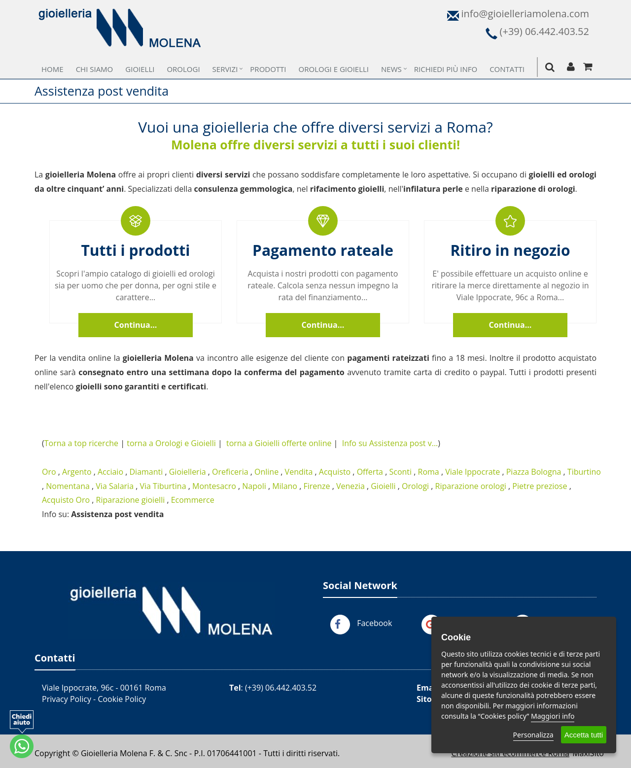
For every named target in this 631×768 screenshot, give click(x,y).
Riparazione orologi (470, 486)
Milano (284, 486)
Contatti (507, 69)
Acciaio (110, 471)
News (391, 69)
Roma (428, 471)
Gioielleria (187, 471)
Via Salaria (115, 486)
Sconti (400, 471)
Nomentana (68, 486)
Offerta (370, 471)
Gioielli (139, 69)
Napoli (254, 486)
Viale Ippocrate (472, 471)
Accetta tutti (583, 735)
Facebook (374, 623)
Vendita (299, 471)
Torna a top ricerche (81, 443)
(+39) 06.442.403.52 (280, 687)
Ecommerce (192, 499)
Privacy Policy (66, 699)
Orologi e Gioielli (334, 69)
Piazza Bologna (533, 471)
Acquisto (335, 471)
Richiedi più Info (445, 69)
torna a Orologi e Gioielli (171, 443)
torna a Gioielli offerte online (278, 443)
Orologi (183, 69)
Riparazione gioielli (130, 499)
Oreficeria (230, 471)
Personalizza (533, 734)
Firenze (316, 486)
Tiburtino (584, 471)
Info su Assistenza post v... (390, 443)
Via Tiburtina (163, 486)
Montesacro (214, 486)
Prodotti (268, 69)
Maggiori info (552, 716)
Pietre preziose (539, 486)
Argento (76, 471)
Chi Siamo (94, 69)
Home (52, 69)
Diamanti (146, 471)
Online (266, 471)
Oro (49, 471)
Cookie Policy (122, 699)
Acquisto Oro (66, 499)
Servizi (225, 69)
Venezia (350, 486)
